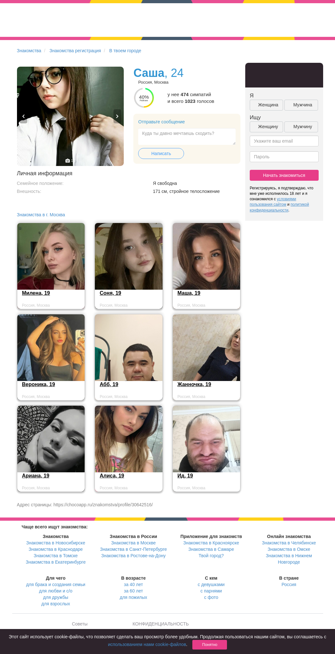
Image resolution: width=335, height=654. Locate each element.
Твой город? (211, 555)
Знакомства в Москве (133, 542)
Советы (80, 623)
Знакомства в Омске (289, 549)
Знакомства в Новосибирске (55, 542)
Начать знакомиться (284, 175)
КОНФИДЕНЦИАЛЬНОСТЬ (161, 623)
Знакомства (29, 50)
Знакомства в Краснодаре (56, 549)
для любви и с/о (55, 590)
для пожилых (133, 597)
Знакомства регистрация (75, 50)
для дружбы (55, 597)
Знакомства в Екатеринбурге (56, 562)
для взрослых (55, 603)
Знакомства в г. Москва (41, 214)
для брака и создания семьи (55, 584)
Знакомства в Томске (56, 555)
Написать (161, 153)
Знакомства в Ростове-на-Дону (133, 555)
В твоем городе (125, 50)
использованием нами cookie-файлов (147, 644)
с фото (211, 597)
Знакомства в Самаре (211, 549)
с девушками (211, 584)
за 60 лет (133, 590)
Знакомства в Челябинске (289, 542)
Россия (288, 584)
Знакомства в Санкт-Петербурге (133, 549)
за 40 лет (133, 584)
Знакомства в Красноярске (211, 542)
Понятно (209, 644)
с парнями (211, 590)
